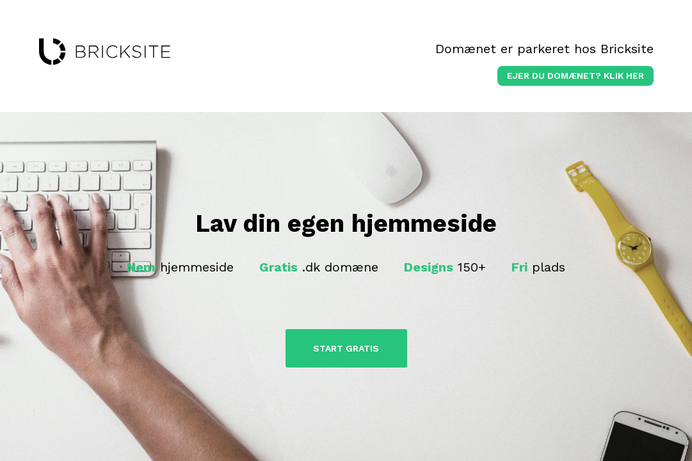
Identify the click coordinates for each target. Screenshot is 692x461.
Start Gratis (346, 348)
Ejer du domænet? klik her (575, 75)
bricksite (104, 51)
